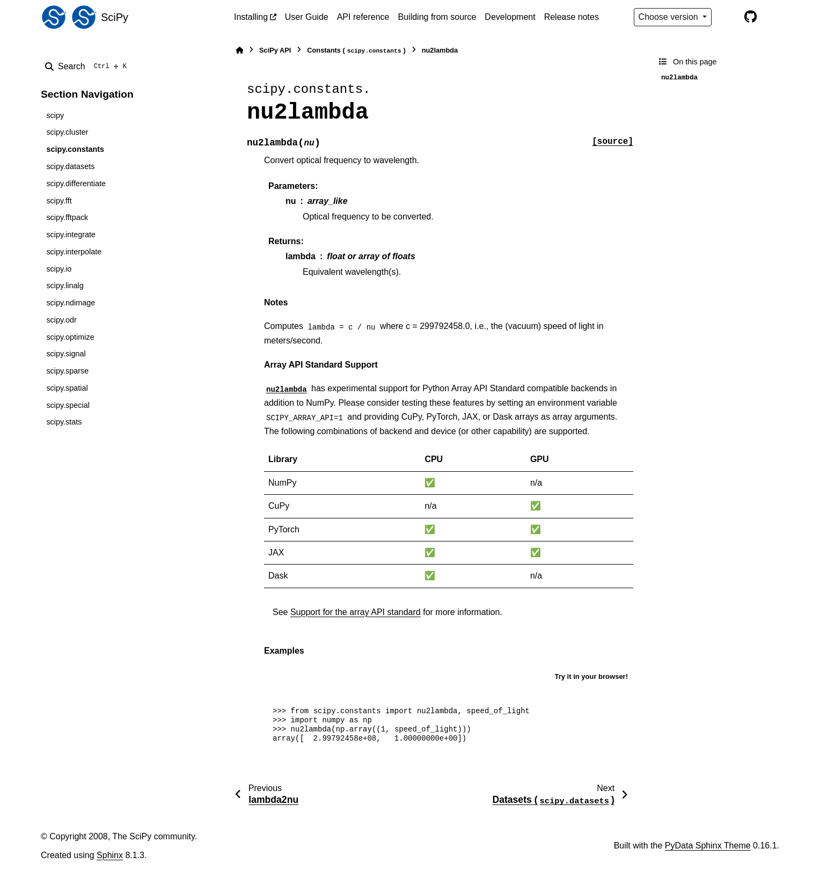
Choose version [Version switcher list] (670, 16)
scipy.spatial (66, 388)
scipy (55, 115)
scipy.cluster (67, 132)
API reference (363, 16)
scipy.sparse (67, 371)
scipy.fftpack (67, 217)
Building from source (437, 16)
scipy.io (58, 269)
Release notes (571, 16)
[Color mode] (727, 17)
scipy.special (68, 405)
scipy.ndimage (70, 302)
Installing (251, 16)
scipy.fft (58, 200)
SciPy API (275, 50)
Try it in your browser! (591, 676)
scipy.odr (61, 320)
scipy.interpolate (73, 251)
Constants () (356, 50)
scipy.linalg (64, 285)
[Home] (239, 50)
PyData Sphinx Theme (708, 845)
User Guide (306, 16)
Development (510, 16)
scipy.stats (64, 422)
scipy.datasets (70, 166)
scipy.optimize (70, 337)
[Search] (88, 66)
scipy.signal (65, 353)
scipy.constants (75, 149)
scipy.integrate (71, 234)
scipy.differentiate (76, 183)
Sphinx (110, 855)
